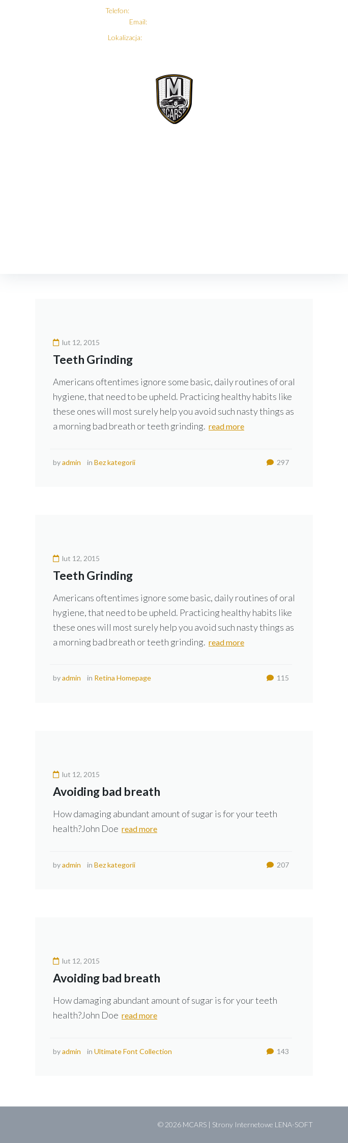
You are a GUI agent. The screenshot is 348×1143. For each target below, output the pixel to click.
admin (71, 462)
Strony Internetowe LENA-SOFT (262, 1124)
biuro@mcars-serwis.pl (183, 21)
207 (278, 864)
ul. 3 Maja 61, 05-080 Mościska (192, 37)
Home (47, 244)
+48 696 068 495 (157, 10)
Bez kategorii (114, 462)
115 (278, 677)
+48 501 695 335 (216, 10)
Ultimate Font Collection (133, 1051)
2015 (80, 244)
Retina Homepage (122, 677)
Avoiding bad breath (106, 791)
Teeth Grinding (93, 359)
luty (109, 244)
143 (278, 1051)
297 (278, 462)
